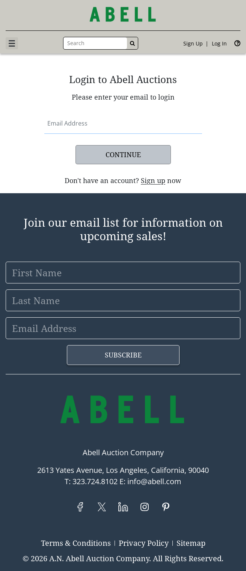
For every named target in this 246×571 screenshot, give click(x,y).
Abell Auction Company (123, 452)
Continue (123, 154)
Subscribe (123, 354)
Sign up (193, 43)
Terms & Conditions (76, 543)
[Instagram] (144, 506)
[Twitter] (101, 506)
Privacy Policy (144, 543)
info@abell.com (154, 481)
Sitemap (191, 543)
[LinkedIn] (123, 506)
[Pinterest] (165, 506)
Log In (219, 43)
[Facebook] (80, 506)
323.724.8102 (95, 481)
